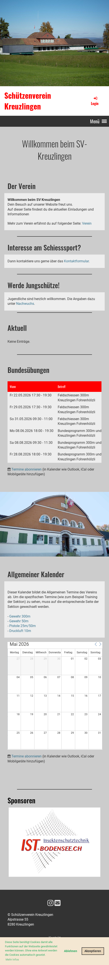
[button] (95, 644)
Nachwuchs (25, 304)
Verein (87, 223)
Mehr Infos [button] (12, 959)
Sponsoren (21, 800)
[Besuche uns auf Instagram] (50, 903)
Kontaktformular (76, 261)
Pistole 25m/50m (22, 626)
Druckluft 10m (20, 631)
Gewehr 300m (19, 616)
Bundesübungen (28, 370)
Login (94, 101)
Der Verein (22, 186)
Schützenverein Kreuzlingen (27, 100)
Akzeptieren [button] (92, 951)
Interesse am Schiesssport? (44, 247)
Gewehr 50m (18, 621)
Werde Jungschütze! (33, 285)
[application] (55, 696)
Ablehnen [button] (70, 951)
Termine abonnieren (26, 469)
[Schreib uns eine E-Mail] (57, 903)
